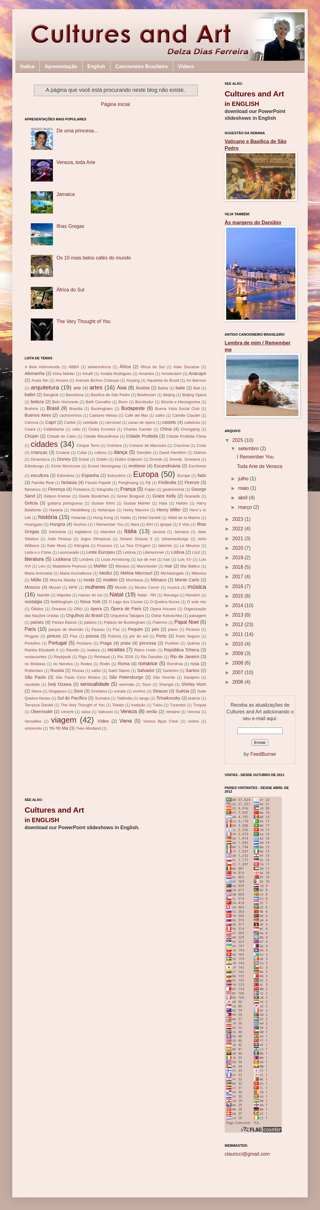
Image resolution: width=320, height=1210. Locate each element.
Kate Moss (56, 545)
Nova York (90, 601)
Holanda (78, 517)
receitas (116, 649)
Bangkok (51, 394)
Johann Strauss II (136, 539)
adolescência (99, 367)
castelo (169, 422)
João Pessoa (59, 539)
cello (76, 429)
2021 (238, 538)
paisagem (197, 615)
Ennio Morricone (65, 466)
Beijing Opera (194, 394)
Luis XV (184, 559)
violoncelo (33, 728)
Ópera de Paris (126, 608)
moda (88, 579)
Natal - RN (147, 595)
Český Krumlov (101, 429)
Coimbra (114, 445)
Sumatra (102, 698)
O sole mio (196, 601)
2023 (238, 519)
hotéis (125, 517)
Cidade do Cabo (61, 436)
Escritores (197, 466)
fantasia (69, 482)
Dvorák (156, 459)
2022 (238, 528)
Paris (30, 629)
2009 (238, 653)
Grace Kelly (164, 496)
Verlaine (173, 711)
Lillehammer (153, 552)
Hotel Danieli (149, 517)
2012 (238, 624)
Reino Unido (145, 650)
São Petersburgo (126, 677)
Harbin (182, 503)
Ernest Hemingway (104, 466)
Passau (98, 629)
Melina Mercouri (136, 573)
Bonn (123, 402)
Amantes (146, 373)
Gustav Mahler (137, 503)
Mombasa (134, 580)
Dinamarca (40, 459)
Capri (50, 422)
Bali (197, 388)
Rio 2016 (125, 656)
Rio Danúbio (151, 656)
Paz (116, 629)
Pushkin (172, 643)
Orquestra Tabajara (127, 615)
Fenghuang (128, 482)
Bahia (163, 388)
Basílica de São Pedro (110, 394)
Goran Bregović (131, 496)
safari (96, 670)
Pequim (135, 629)
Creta (201, 445)
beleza (37, 401)
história (47, 517)
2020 (238, 548)
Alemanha (35, 373)
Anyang (132, 380)
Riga (82, 656)
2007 (238, 672)
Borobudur (144, 402)
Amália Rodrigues (115, 373)
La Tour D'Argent (135, 545)
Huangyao (33, 524)
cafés (160, 415)
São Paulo (35, 677)
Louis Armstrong (115, 559)
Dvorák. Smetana (185, 459)
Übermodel (41, 711)
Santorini (170, 670)
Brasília (75, 408)
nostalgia (33, 601)
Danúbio (144, 452)
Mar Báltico (190, 566)
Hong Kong (103, 517)
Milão (36, 579)
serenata (126, 684)
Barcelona (75, 394)
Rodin (105, 664)
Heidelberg (80, 510)
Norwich (193, 595)
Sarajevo (191, 677)
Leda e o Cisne (38, 552)
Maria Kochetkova (76, 573)
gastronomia (173, 489)
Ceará (30, 429)
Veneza (129, 711)
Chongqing (190, 429)
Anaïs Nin (40, 380)
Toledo (118, 705)
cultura (100, 452)
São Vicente (164, 677)
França (128, 489)
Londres (86, 559)
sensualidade (94, 684)
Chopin (32, 436)
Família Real (42, 482)
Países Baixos (64, 622)
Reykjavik (62, 656)
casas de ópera (141, 422)
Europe (184, 475)
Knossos (104, 545)
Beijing (169, 394)
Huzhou (80, 524)
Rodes (86, 664)
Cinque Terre (88, 445)
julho (244, 478)
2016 (238, 586)
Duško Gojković (128, 459)
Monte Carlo (187, 579)
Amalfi (87, 373)
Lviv (41, 566)
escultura (40, 475)
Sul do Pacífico (72, 698)
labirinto (165, 545)
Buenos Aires (38, 415)
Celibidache (53, 429)
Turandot (178, 705)
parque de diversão (66, 629)
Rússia (78, 670)
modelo (110, 579)
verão (151, 711)
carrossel (113, 422)
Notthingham (61, 601)
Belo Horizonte (65, 402)
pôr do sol (138, 636)
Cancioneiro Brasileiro (141, 66)
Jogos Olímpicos (95, 539)
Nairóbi (43, 595)
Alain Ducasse (186, 367)
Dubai (84, 459)
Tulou (157, 705)
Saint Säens (119, 670)
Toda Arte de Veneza (259, 466)
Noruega (170, 595)
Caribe (70, 422)
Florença (56, 489)
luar (166, 559)
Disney (63, 459)
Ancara (62, 380)
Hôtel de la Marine (184, 517)
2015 (238, 596)
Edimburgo (34, 466)
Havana (56, 510)
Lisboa (177, 552)
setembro (249, 448)
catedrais (192, 422)
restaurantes (35, 656)
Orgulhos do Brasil (84, 615)
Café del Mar (136, 415)
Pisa (74, 636)
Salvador (145, 670)
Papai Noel (186, 622)
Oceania (58, 609)
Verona (193, 711)
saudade (32, 684)
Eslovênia (65, 475)
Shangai (166, 684)
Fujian (150, 489)
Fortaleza (81, 489)
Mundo (121, 587)
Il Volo (184, 524)
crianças (39, 452)
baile (180, 387)
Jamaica (65, 194)
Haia (163, 503)
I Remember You (109, 524)
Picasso (193, 629)
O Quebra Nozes (165, 601)
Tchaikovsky (168, 698)
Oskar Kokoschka (166, 615)
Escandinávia (167, 465)
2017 (238, 576)
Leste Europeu (100, 552)
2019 (238, 557)
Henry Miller (169, 509)
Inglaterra (83, 531)
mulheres (95, 587)
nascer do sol (90, 595)
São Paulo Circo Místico (78, 677)
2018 (238, 567)
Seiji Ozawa (59, 684)
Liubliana (62, 559)
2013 (238, 615)
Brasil (53, 408)
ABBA (73, 367)
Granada (192, 496)
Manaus (122, 566)
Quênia (193, 643)
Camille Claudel (186, 415)
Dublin (101, 459)
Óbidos (37, 609)
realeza (93, 650)
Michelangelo (172, 573)
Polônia (114, 636)
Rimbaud (102, 656)
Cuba (82, 452)
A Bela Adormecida (42, 367)
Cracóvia (181, 445)
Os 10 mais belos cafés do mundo (93, 257)
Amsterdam (171, 373)
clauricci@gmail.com (247, 1154)
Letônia (129, 552)
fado (202, 475)
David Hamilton (172, 452)
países (37, 622)
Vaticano (105, 711)
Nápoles (64, 595)
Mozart (55, 587)
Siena (36, 691)
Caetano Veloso (103, 415)
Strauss (160, 691)
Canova (31, 422)
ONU (78, 609)
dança (120, 452)
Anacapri (197, 373)
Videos (186, 66)
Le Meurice (190, 545)
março (245, 507)
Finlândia (167, 482)
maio (244, 488)
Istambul (107, 531)
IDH (149, 524)
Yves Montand (88, 728)
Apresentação (61, 66)
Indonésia (57, 531)
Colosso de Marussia (147, 445)
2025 (238, 440)
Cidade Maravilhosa (100, 436)
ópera (96, 608)
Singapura (57, 691)
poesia (92, 636)
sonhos (139, 691)
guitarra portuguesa (64, 503)
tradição (138, 705)
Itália (130, 531)
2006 (238, 682)
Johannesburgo (175, 539)
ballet (30, 394)
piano (173, 629)
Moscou (32, 587)
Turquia (199, 705)
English (96, 66)
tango (144, 698)
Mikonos (198, 573)
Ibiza (135, 524)
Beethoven (146, 394)
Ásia (121, 387)
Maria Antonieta (38, 573)
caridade (90, 422)
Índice (27, 66)
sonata (120, 691)
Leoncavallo (68, 552)
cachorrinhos (70, 415)
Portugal (57, 643)
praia (125, 643)
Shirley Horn (193, 684)
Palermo (160, 622)
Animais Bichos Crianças (97, 380)
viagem (64, 720)
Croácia (63, 452)
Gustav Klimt (103, 503)
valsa (85, 711)
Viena (125, 721)
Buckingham (102, 408)
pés (155, 629)
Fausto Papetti (98, 482)
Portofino (32, 643)
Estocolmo (116, 475)
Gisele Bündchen (94, 496)
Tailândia (125, 698)
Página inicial (115, 104)
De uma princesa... (77, 130)
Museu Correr (147, 587)
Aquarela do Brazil (163, 380)
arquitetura (45, 387)
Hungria (57, 524)
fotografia (105, 489)
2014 (238, 605)
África (125, 366)
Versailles (33, 721)
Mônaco (158, 579)
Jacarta (158, 531)
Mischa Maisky (63, 580)
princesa (147, 643)
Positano (84, 643)
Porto (161, 636)
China (166, 429)
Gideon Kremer (57, 496)
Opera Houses (163, 609)
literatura (34, 559)
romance (147, 663)
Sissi (78, 691)
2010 (238, 643)
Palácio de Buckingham (125, 622)
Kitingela (81, 545)
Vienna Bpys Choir (160, 721)
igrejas (166, 524)
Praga (106, 643)
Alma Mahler (64, 373)
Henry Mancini (136, 510)
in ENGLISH (42, 820)
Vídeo (103, 721)
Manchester (147, 566)
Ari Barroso (196, 380)
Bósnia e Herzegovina (180, 402)
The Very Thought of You (83, 321)
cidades (44, 444)
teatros (194, 698)
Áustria (143, 387)
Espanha (90, 475)
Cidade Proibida (142, 436)
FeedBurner (263, 754)
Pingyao (32, 636)
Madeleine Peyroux (69, 566)
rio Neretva (63, 664)
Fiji (148, 482)
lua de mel (146, 559)
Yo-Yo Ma (58, 728)
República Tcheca (181, 649)
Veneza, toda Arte (75, 162)
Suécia (182, 691)
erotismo (137, 465)
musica (173, 587)
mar (168, 566)
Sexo (146, 684)
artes (96, 387)
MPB (73, 587)
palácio (90, 622)
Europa (146, 474)
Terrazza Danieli (39, 705)
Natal (116, 594)
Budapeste (133, 408)
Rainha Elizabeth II (41, 650)
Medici (105, 573)
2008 (238, 663)
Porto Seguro (187, 636)
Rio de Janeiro (184, 656)
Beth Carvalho (98, 402)
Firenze (192, 482)
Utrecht (67, 711)
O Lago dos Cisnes (125, 601)
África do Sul (70, 289)
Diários (200, 452)
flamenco (33, 489)
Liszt (196, 552)
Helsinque (106, 510)
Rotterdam (34, 670)
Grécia (31, 503)
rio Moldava (35, 664)
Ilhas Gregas (70, 226)
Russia (57, 670)
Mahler (100, 566)
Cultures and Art (54, 810)
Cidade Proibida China (186, 436)
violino (193, 721)
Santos (192, 670)
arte (77, 387)
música (196, 587)
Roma (124, 663)
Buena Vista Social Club (177, 408)
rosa (194, 663)
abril (243, 497)
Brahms (31, 408)
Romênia (175, 664)
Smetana (99, 691)
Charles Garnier (138, 429)
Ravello (72, 650)
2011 (238, 634)
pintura (54, 636)
